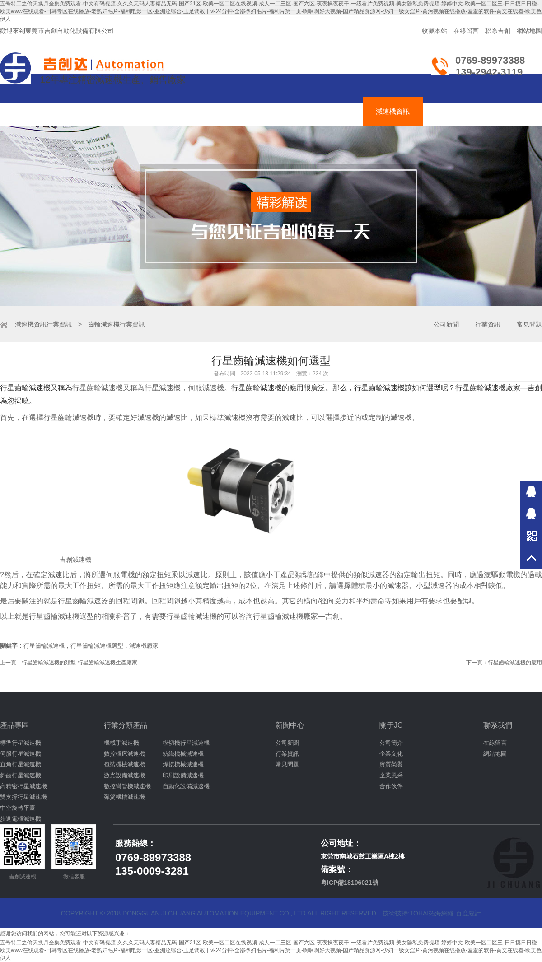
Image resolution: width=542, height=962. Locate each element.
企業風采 (391, 775)
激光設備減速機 (124, 775)
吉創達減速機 (269, 111)
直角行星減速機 (20, 764)
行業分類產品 (125, 725)
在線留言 (466, 30)
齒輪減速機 (146, 111)
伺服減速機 (206, 111)
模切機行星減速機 (186, 742)
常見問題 (529, 324)
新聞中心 (290, 725)
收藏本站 (434, 30)
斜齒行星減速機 (20, 775)
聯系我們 (497, 725)
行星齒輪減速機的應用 (515, 662)
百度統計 (468, 913)
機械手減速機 (121, 742)
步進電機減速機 (20, 818)
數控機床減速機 (124, 753)
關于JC (391, 725)
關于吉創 (449, 111)
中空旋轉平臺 (17, 807)
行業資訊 (59, 324)
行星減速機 (86, 111)
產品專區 (14, 725)
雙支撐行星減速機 (23, 797)
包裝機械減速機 (124, 764)
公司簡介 (391, 742)
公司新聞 (446, 324)
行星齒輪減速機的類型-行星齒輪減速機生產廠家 (79, 662)
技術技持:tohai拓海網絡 (418, 913)
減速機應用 (333, 111)
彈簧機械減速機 (124, 797)
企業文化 (391, 753)
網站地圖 (529, 30)
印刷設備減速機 (183, 775)
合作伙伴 (391, 786)
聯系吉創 (497, 30)
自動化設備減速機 (186, 786)
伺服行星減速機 (20, 753)
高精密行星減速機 (23, 786)
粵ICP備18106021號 (349, 882)
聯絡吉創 (502, 111)
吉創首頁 (28, 111)
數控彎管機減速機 (127, 786)
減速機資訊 (393, 111)
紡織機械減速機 (183, 753)
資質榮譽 (391, 764)
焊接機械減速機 (183, 764)
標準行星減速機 (20, 742)
